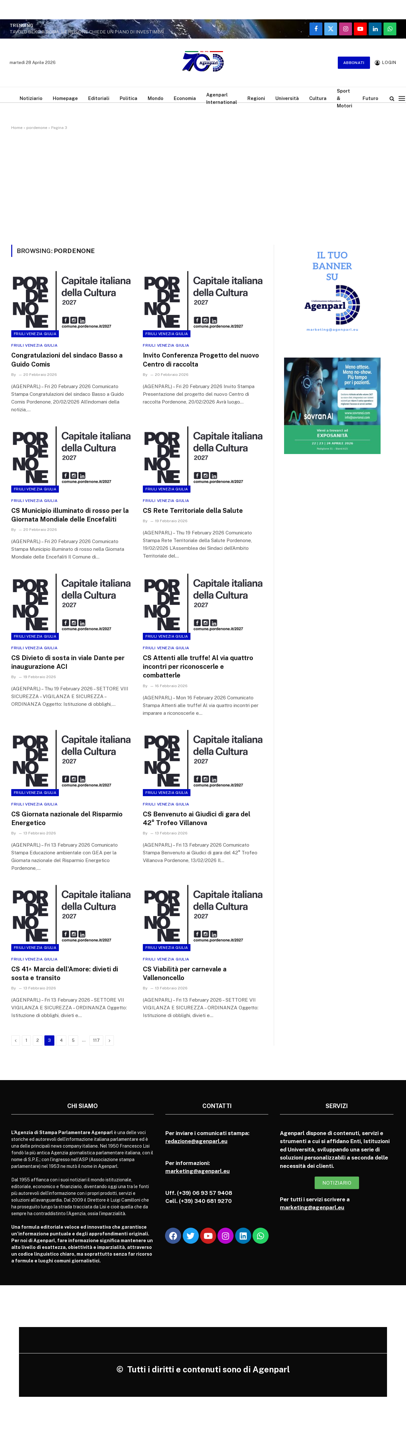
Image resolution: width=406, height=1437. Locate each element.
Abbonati (353, 62)
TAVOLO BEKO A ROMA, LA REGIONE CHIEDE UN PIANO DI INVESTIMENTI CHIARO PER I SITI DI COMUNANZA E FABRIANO (90, 31)
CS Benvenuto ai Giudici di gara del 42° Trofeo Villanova (196, 818)
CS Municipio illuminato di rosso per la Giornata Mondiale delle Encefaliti (70, 515)
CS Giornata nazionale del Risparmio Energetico (67, 818)
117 (96, 1040)
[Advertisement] (203, 186)
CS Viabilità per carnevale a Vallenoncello (184, 973)
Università (287, 98)
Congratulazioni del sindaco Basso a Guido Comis (67, 359)
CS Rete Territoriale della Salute (193, 510)
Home (17, 127)
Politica (128, 98)
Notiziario (31, 98)
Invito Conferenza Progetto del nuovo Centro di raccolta (201, 359)
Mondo (155, 98)
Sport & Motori (344, 98)
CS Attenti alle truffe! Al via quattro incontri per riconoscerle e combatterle (198, 666)
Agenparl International (221, 98)
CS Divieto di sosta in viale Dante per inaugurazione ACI (68, 662)
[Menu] (402, 98)
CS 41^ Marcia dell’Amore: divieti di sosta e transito (64, 973)
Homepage (65, 98)
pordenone (36, 127)
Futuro (370, 98)
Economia (185, 98)
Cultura (318, 98)
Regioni (256, 98)
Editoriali (98, 98)
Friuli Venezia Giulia (35, 334)
